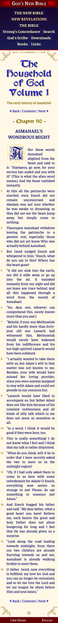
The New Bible (29, 12)
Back (14, 111)
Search (49, 31)
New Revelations (29, 18)
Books (22, 43)
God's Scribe (17, 37)
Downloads (41, 37)
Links (36, 43)
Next (43, 111)
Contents (29, 111)
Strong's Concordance (21, 31)
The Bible (29, 25)
